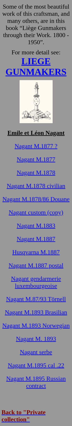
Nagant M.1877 (36, 159)
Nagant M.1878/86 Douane (36, 199)
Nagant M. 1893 (36, 338)
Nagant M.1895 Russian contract (36, 382)
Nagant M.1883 (36, 225)
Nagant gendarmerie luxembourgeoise (36, 282)
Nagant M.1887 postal (36, 265)
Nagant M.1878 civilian (36, 185)
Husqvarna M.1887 (36, 252)
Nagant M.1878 (36, 172)
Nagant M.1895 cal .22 (36, 365)
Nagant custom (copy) (36, 212)
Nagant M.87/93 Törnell (36, 299)
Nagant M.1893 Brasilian (36, 312)
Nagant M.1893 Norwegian (36, 325)
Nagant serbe (36, 352)
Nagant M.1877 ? (36, 146)
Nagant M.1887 (36, 238)
